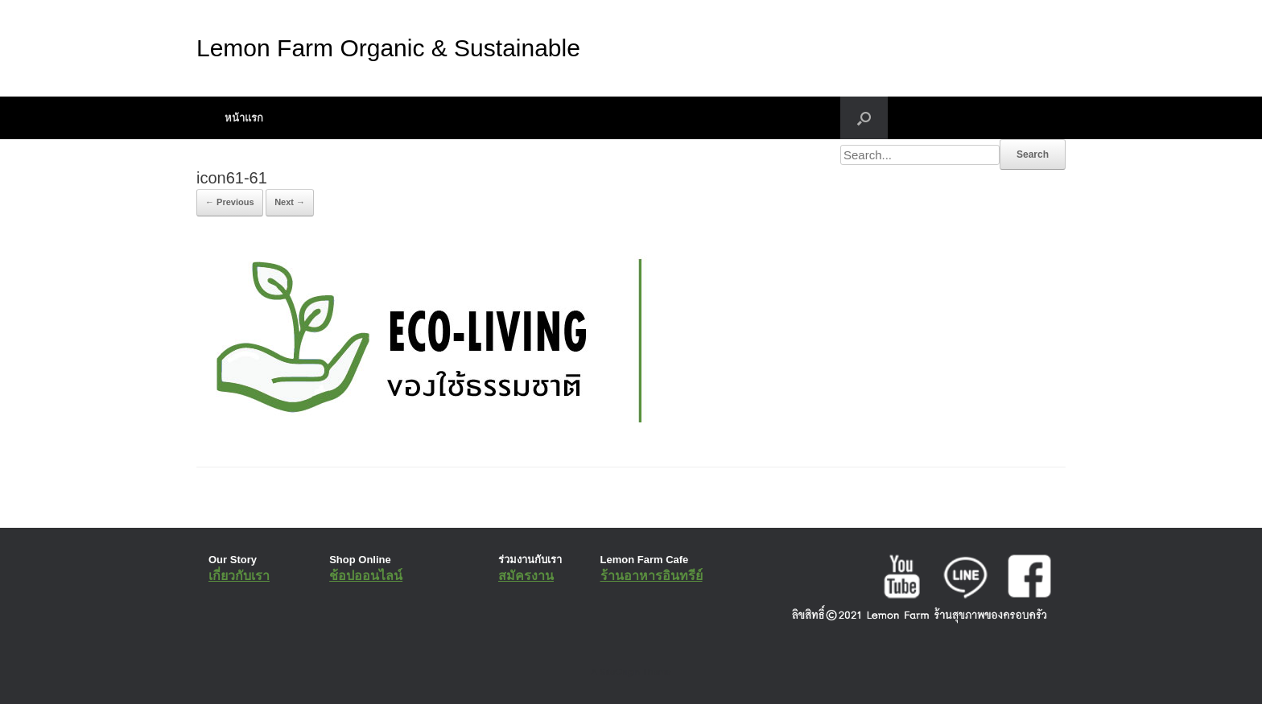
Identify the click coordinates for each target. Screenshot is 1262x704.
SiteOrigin (619, 672)
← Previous (229, 202)
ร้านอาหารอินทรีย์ (651, 576)
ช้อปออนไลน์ (365, 576)
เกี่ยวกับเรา (239, 576)
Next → (289, 202)
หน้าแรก (244, 118)
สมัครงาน (526, 576)
